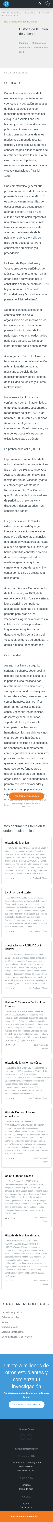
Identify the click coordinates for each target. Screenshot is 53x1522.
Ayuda (26, 1503)
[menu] (48, 3)
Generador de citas (26, 1470)
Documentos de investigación (26, 1462)
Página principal (11, 13)
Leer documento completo (26, 796)
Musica (4, 1322)
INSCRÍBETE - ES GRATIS (26, 1404)
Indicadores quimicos (11, 1312)
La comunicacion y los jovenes (16, 1337)
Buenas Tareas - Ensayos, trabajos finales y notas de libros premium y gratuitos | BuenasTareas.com (6, 4)
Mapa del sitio (26, 1489)
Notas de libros (26, 1466)
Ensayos (30, 13)
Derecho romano (9, 1327)
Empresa (26, 1485)
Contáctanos (26, 1507)
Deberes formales (10, 1317)
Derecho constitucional (12, 1332)
